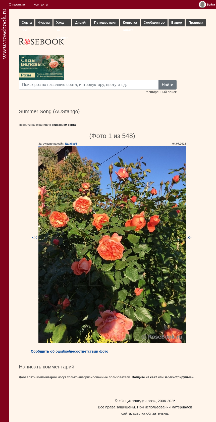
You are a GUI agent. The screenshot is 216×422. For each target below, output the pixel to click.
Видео (176, 22)
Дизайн (81, 22)
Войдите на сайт (144, 377)
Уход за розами (62, 23)
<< (34, 237)
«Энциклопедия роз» (137, 401)
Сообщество (154, 22)
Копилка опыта (130, 23)
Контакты (40, 4)
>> (189, 237)
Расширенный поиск (160, 92)
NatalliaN (71, 143)
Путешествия (105, 22)
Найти (167, 84)
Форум (43, 22)
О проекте (17, 4)
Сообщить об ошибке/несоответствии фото (70, 351)
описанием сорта (64, 124)
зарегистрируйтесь (179, 377)
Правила (195, 22)
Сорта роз (27, 23)
